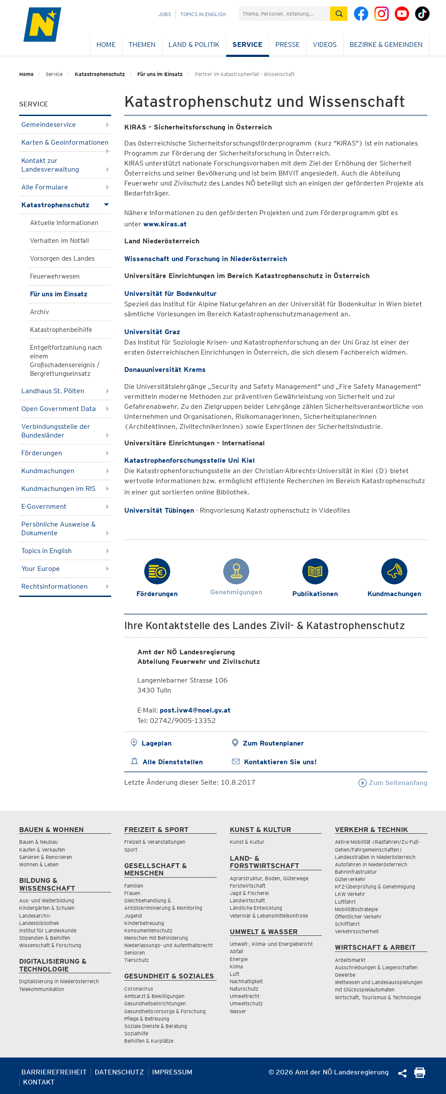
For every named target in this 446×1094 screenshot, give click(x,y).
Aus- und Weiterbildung (46, 900)
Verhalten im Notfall (59, 241)
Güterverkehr (350, 879)
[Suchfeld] (284, 14)
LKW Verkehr (350, 894)
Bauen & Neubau (38, 842)
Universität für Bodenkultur (170, 293)
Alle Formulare (65, 187)
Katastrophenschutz (100, 74)
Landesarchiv (34, 915)
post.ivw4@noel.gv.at (195, 710)
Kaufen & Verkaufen (42, 849)
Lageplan (157, 743)
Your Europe (65, 568)
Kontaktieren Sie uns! (280, 762)
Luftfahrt (345, 901)
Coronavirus (138, 988)
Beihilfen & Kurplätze (148, 1041)
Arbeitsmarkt (350, 960)
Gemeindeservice (65, 124)
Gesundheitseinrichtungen (155, 1003)
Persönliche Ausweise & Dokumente (65, 528)
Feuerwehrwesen (55, 276)
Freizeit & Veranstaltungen (154, 842)
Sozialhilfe (136, 1033)
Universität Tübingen (159, 510)
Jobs (164, 14)
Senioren (134, 952)
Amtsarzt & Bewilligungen (154, 996)
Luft (234, 974)
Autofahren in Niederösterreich (371, 864)
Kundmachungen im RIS (65, 488)
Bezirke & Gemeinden (386, 44)
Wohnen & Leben (39, 864)
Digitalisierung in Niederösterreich (59, 981)
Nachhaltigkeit (246, 981)
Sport (130, 849)
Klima (236, 966)
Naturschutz (244, 988)
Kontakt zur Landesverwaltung (65, 164)
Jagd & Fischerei (249, 893)
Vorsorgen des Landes (62, 258)
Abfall (236, 951)
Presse (287, 44)
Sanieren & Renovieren (45, 857)
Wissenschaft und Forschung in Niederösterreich (205, 259)
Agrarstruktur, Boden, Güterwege (269, 878)
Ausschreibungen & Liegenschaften (376, 967)
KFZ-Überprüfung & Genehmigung (375, 886)
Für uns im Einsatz (160, 74)
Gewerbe (345, 974)
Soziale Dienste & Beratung (155, 1026)
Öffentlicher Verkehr (358, 916)
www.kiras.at (165, 224)
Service (247, 44)
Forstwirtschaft (247, 885)
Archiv (39, 312)
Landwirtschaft (247, 900)
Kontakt (39, 1082)
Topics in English (203, 14)
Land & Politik (193, 44)
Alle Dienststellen (172, 762)
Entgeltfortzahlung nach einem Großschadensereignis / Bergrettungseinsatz (66, 361)
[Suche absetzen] (338, 14)
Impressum (172, 1072)
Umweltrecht (244, 996)
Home (106, 44)
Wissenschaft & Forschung (50, 945)
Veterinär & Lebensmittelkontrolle (269, 915)
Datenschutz (119, 1072)
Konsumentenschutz (148, 930)
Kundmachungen (65, 471)
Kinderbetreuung (144, 923)
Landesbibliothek (39, 923)
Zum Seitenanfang (392, 783)
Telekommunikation (41, 989)
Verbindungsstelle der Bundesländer (65, 430)
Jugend (133, 915)
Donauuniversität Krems (165, 369)
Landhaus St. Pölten (65, 391)
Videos (325, 44)
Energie (239, 959)
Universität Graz (152, 332)
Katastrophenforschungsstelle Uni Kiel (189, 460)
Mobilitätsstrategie (356, 909)
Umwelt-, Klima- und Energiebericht (271, 944)
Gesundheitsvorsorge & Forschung (165, 1011)
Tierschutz (136, 960)
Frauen (132, 893)
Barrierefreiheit (54, 1072)
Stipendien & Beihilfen (44, 938)
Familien (133, 885)
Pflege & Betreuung (146, 1018)
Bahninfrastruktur (356, 872)
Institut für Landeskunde (47, 930)
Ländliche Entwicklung (256, 908)
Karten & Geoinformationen (65, 145)
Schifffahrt (347, 924)
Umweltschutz (246, 1003)
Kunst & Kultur (247, 842)
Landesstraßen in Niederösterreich (375, 857)
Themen (142, 44)
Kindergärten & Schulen (47, 908)
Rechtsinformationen (65, 586)
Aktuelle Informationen (64, 223)
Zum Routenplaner (273, 743)
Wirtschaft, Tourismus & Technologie (378, 997)
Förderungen (65, 453)
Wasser (238, 1011)
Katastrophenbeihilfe (61, 330)
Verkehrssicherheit (357, 931)
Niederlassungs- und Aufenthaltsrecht (168, 945)
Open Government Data (65, 408)
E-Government (65, 506)
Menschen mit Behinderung (156, 938)
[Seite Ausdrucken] (419, 1075)
